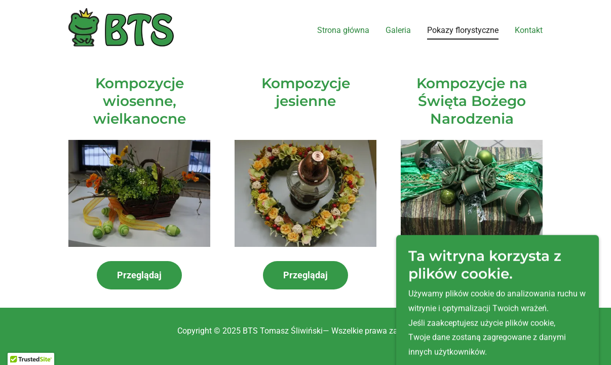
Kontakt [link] (529, 30)
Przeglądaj (139, 275)
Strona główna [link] (343, 30)
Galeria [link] (398, 30)
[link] (121, 28)
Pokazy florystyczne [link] (463, 30)
